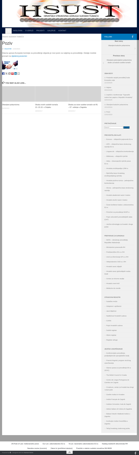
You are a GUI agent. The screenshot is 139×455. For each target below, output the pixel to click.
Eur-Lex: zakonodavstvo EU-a (54, 444)
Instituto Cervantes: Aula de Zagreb (118, 404)
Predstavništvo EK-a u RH (115, 252)
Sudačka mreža (111, 301)
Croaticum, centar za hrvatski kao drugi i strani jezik (119, 388)
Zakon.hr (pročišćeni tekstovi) (61, 448)
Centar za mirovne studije (115, 278)
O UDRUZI (29, 30)
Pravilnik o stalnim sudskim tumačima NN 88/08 (94, 448)
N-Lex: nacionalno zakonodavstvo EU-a (83, 444)
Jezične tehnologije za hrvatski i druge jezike (118, 225)
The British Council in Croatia (116, 375)
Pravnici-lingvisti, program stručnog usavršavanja (117, 362)
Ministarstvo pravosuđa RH (115, 247)
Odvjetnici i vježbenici (113, 306)
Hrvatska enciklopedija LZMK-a (117, 168)
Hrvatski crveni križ (113, 283)
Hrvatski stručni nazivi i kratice (116, 200)
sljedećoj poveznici (19, 56)
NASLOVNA (17, 30)
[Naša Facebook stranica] (129, 37)
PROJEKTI (40, 30)
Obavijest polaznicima (10, 105)
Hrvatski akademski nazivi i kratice (118, 195)
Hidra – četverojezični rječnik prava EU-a (117, 162)
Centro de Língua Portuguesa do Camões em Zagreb (116, 381)
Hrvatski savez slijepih (114, 266)
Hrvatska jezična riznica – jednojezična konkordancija (118, 182)
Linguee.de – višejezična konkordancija (120, 151)
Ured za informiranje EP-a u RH (117, 257)
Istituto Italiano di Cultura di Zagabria (119, 409)
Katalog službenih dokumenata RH (115, 444)
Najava (108, 87)
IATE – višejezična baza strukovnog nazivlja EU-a (117, 145)
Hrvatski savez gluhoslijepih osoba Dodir (117, 272)
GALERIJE (51, 30)
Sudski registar (111, 330)
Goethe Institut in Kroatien (115, 394)
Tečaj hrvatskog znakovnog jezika (118, 428)
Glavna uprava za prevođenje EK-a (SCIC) (117, 369)
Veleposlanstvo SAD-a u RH (116, 262)
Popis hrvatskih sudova (114, 325)
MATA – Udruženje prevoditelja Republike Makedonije (116, 241)
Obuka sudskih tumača (13, 37)
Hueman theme (28, 452)
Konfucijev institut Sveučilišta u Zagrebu (116, 422)
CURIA (108, 321)
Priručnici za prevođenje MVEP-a (117, 212)
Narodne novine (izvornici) (37, 448)
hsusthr (8, 49)
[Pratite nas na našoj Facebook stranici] (132, 36)
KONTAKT (62, 30)
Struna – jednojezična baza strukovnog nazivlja (118, 189)
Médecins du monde (113, 288)
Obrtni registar (111, 335)
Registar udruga (112, 340)
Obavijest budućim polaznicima (117, 104)
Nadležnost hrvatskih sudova (116, 316)
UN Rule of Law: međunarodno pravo (25, 444)
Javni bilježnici (111, 311)
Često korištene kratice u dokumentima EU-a (118, 206)
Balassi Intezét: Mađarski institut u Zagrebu (117, 415)
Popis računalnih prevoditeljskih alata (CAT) (118, 218)
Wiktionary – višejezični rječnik (117, 156)
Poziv (108, 112)
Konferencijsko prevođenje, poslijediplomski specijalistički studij (116, 354)
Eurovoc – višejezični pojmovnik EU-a (119, 139)
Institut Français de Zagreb (115, 399)
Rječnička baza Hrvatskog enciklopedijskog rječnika (114, 174)
